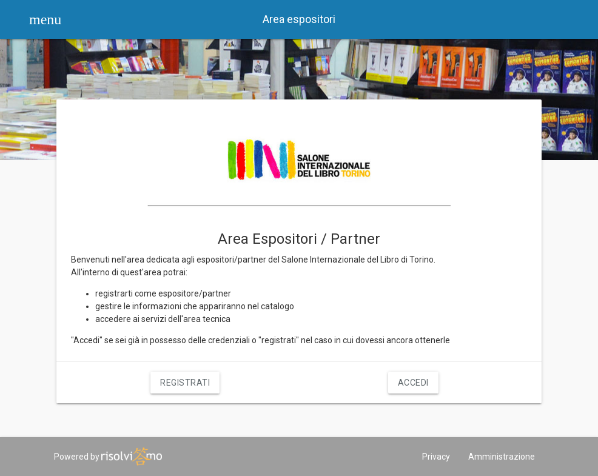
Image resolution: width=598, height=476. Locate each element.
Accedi (413, 382)
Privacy (436, 456)
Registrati (185, 382)
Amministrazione (501, 456)
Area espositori (299, 19)
